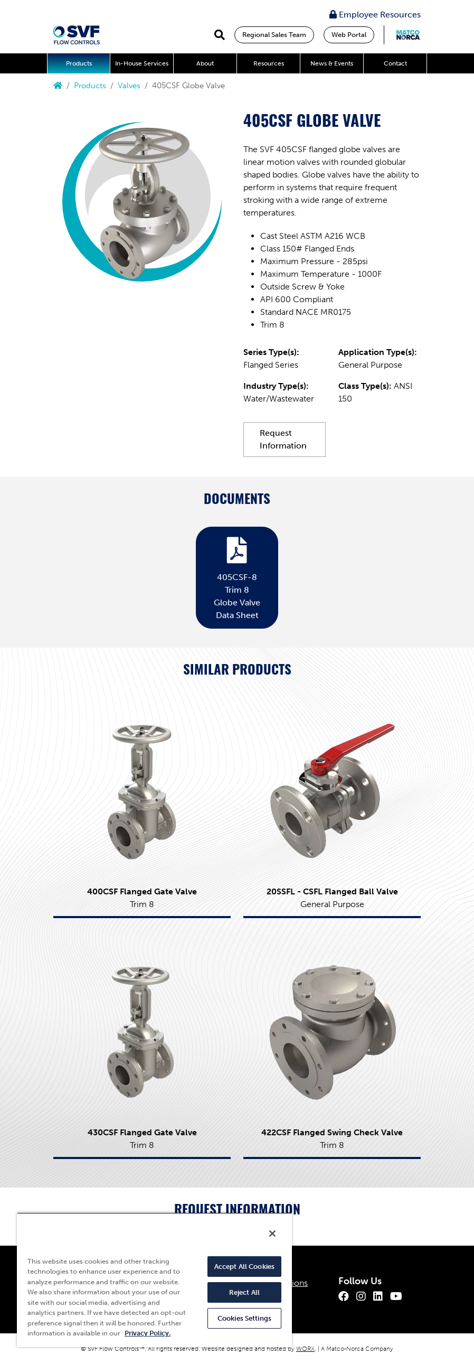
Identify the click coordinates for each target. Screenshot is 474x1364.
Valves (129, 85)
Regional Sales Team (274, 35)
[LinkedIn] (378, 1296)
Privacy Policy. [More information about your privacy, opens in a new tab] (147, 1333)
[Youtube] (396, 1296)
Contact (395, 63)
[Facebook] (343, 1296)
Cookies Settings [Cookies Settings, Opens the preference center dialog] (244, 1318)
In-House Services (141, 63)
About (205, 63)
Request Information (283, 439)
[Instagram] (361, 1296)
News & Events (331, 63)
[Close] (272, 1233)
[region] (154, 1279)
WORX (305, 1348)
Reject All (244, 1292)
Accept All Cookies (244, 1266)
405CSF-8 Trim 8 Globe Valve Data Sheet (237, 575)
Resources (268, 63)
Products (79, 63)
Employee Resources (375, 15)
